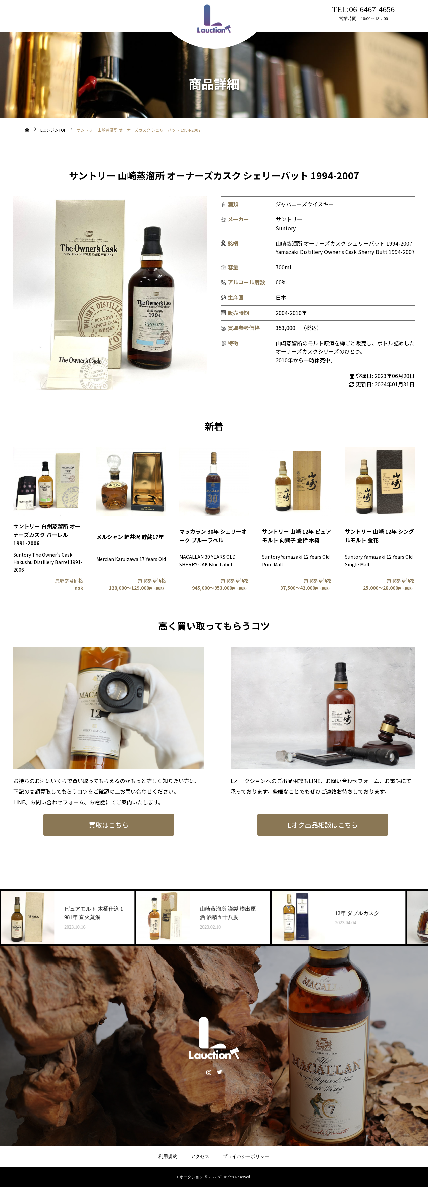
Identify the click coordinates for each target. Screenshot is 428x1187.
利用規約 (167, 1156)
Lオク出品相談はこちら (323, 825)
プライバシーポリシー (246, 1156)
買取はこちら (109, 825)
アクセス (200, 1156)
